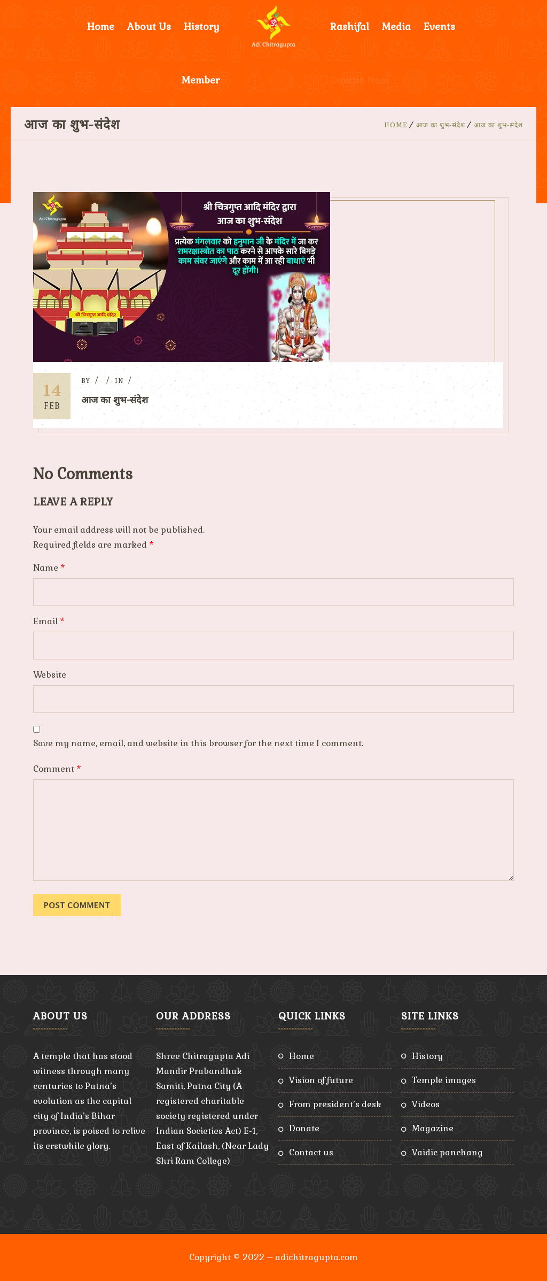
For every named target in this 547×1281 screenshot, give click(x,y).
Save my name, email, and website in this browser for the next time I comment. (198, 743)
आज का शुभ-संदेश (440, 125)
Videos (426, 1104)
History (202, 26)
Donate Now (359, 80)
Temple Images (444, 1080)
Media (396, 26)
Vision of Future (321, 1080)
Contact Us (311, 1152)
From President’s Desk (335, 1104)
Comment (57, 768)
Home (100, 26)
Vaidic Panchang (447, 1152)
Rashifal (349, 26)
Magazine (433, 1128)
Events (439, 26)
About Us (149, 26)
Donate (304, 1128)
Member (201, 80)
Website (49, 674)
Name (49, 567)
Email (49, 621)
